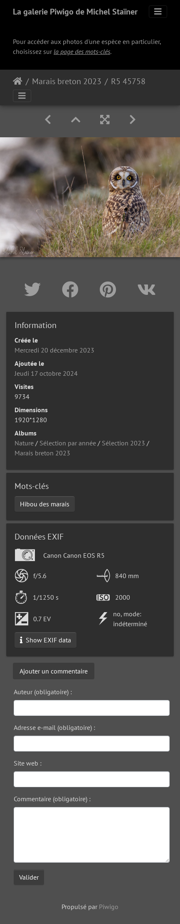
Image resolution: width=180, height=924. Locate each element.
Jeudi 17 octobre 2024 (46, 373)
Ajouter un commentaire (54, 671)
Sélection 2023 (123, 443)
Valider (29, 877)
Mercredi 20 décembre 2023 (54, 350)
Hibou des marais (44, 504)
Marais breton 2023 (66, 81)
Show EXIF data (45, 640)
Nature (24, 443)
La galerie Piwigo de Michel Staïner (75, 11)
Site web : (28, 763)
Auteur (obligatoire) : (43, 692)
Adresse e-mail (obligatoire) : (54, 727)
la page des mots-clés (82, 51)
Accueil (17, 81)
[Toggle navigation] (158, 11)
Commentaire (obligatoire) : (52, 799)
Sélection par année (67, 443)
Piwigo (108, 906)
